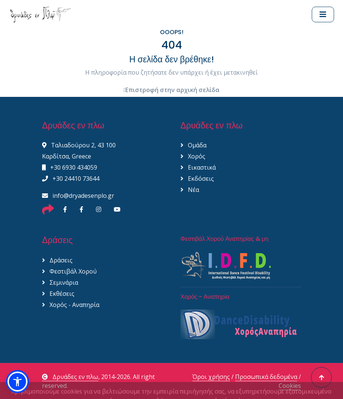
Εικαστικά (198, 167)
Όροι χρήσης (211, 377)
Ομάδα (193, 145)
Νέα (189, 190)
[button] (17, 382)
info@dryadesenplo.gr (78, 196)
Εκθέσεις (58, 294)
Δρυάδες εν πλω (70, 377)
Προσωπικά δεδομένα (266, 377)
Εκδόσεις (197, 178)
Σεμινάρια (60, 282)
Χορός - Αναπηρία (70, 305)
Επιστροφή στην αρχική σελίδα (172, 90)
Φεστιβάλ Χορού (69, 271)
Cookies (290, 386)
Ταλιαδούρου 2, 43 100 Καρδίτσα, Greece (79, 150)
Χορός (192, 156)
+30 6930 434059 (69, 167)
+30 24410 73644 (70, 178)
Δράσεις (57, 260)
